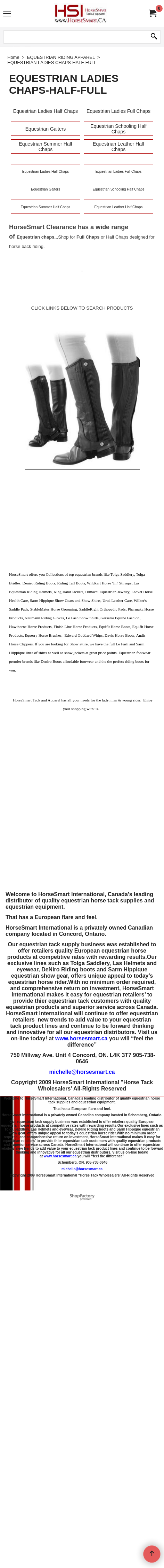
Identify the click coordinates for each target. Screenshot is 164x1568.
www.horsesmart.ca (81, 1038)
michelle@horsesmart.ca (82, 1072)
